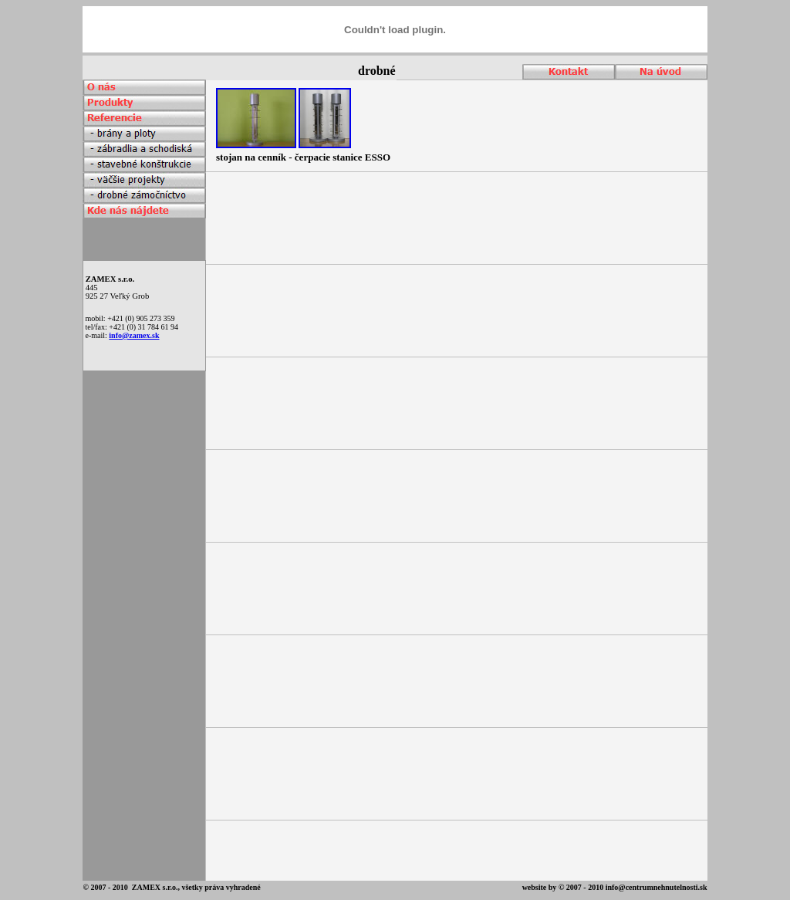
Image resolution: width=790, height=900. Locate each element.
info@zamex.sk (134, 335)
